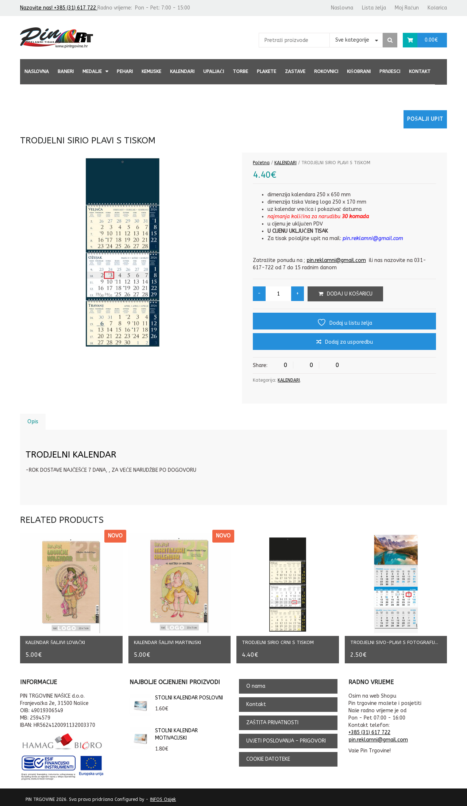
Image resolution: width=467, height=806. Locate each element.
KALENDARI (182, 71)
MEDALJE (92, 71)
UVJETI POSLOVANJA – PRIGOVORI (286, 738)
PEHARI (125, 71)
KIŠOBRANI (358, 71)
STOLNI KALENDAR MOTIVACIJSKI (164, 732)
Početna (261, 162)
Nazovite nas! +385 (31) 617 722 (58, 8)
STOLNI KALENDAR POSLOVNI (176, 695)
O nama (255, 683)
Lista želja (374, 8)
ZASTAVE (295, 71)
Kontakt (420, 71)
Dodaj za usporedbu (349, 342)
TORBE (240, 71)
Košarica (437, 8)
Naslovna (342, 8)
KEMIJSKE (151, 71)
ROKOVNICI (326, 71)
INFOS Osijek (163, 796)
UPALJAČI (213, 71)
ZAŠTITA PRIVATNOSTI (272, 720)
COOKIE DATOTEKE (268, 756)
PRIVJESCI (389, 71)
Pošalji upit (425, 119)
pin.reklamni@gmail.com (336, 260)
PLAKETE (266, 71)
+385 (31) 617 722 (369, 730)
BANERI (66, 71)
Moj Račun (406, 8)
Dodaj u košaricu (350, 294)
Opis (32, 422)
